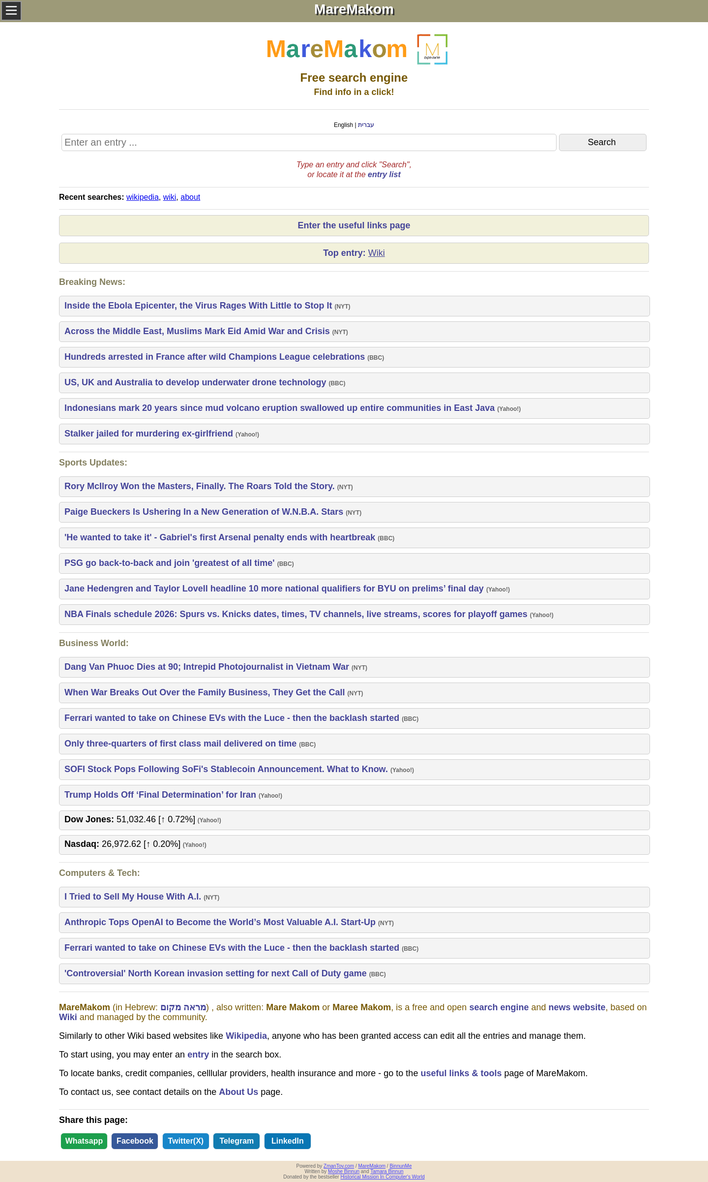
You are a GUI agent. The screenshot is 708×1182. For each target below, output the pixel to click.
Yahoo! (509, 408)
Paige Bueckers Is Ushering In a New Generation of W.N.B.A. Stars (205, 512)
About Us (238, 1092)
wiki (170, 197)
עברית (366, 125)
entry (198, 1054)
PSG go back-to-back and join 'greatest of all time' (170, 563)
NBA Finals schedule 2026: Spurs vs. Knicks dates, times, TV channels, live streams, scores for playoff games (297, 614)
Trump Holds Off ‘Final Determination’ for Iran (161, 795)
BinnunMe (400, 1166)
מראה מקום (183, 1007)
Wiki (68, 1017)
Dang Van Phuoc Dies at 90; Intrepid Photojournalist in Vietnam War (208, 667)
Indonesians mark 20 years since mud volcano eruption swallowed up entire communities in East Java (280, 408)
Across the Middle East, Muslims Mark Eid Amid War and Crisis (198, 331)
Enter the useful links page (353, 225)
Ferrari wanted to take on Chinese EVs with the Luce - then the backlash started (233, 718)
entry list (384, 174)
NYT (343, 306)
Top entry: (354, 253)
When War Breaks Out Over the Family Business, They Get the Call (206, 692)
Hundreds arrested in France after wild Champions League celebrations (215, 357)
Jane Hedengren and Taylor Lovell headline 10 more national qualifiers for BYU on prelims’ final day (275, 588)
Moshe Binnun (343, 1171)
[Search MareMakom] (309, 142)
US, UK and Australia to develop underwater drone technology (196, 382)
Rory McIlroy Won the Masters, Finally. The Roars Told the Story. (200, 486)
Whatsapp (84, 1141)
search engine (499, 1007)
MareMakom (372, 1166)
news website (576, 1007)
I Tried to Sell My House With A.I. (134, 897)
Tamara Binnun (386, 1171)
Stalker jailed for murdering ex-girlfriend (150, 433)
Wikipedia (246, 1036)
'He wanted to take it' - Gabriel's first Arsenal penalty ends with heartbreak (221, 537)
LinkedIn (287, 1141)
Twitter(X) (186, 1141)
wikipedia (142, 197)
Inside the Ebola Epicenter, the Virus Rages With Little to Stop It (199, 306)
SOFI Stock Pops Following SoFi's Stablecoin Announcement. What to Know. (227, 769)
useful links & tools (461, 1073)
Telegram (236, 1141)
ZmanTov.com (339, 1166)
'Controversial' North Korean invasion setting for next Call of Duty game (216, 973)
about (190, 197)
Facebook (135, 1141)
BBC (375, 357)
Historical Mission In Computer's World (382, 1177)
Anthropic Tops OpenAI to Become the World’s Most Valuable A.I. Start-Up (221, 922)
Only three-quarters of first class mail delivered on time (181, 743)
